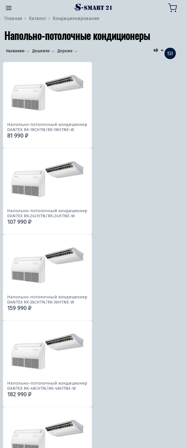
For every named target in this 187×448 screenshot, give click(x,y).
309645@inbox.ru (24, 386)
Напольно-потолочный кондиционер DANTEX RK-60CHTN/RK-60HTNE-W (47, 299)
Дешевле (42, 51)
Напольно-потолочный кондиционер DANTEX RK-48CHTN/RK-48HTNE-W (136, 213)
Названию (16, 51)
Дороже (66, 51)
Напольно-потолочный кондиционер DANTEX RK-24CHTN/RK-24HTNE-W (136, 127)
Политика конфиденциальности (40, 439)
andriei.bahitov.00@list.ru (33, 396)
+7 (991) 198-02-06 (25, 365)
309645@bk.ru (21, 376)
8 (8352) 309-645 (23, 359)
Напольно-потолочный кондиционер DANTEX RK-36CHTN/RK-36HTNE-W (47, 213)
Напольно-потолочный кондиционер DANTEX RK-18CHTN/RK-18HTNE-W (47, 127)
